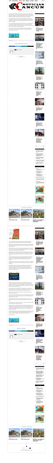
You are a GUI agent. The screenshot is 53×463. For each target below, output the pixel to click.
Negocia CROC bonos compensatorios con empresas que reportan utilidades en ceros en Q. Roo (39, 64)
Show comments (21, 56)
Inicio (10, 0)
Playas (20, 334)
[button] (43, 150)
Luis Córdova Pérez (38, 187)
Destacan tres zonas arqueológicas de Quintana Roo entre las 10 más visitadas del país (38, 226)
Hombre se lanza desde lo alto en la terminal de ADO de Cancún (40, 181)
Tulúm (24, 0)
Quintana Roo (25, 43)
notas (15, 340)
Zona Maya (32, 0)
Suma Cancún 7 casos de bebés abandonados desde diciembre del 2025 (39, 112)
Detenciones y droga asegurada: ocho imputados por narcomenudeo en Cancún (39, 96)
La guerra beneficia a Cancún (13, 225)
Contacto (36, 0)
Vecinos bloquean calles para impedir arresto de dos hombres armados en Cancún (39, 30)
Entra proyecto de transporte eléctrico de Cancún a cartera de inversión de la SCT (39, 185)
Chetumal (27, 0)
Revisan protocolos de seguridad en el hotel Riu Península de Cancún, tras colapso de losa (39, 128)
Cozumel (20, 0)
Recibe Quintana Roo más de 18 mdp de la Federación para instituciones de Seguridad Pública (39, 144)
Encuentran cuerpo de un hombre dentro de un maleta (39, 178)
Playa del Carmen (15, 0)
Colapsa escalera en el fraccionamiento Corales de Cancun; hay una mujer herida (39, 80)
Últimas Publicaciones (19, 340)
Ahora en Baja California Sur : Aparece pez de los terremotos (39, 175)
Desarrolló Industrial (20, 43)
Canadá (18, 334)
